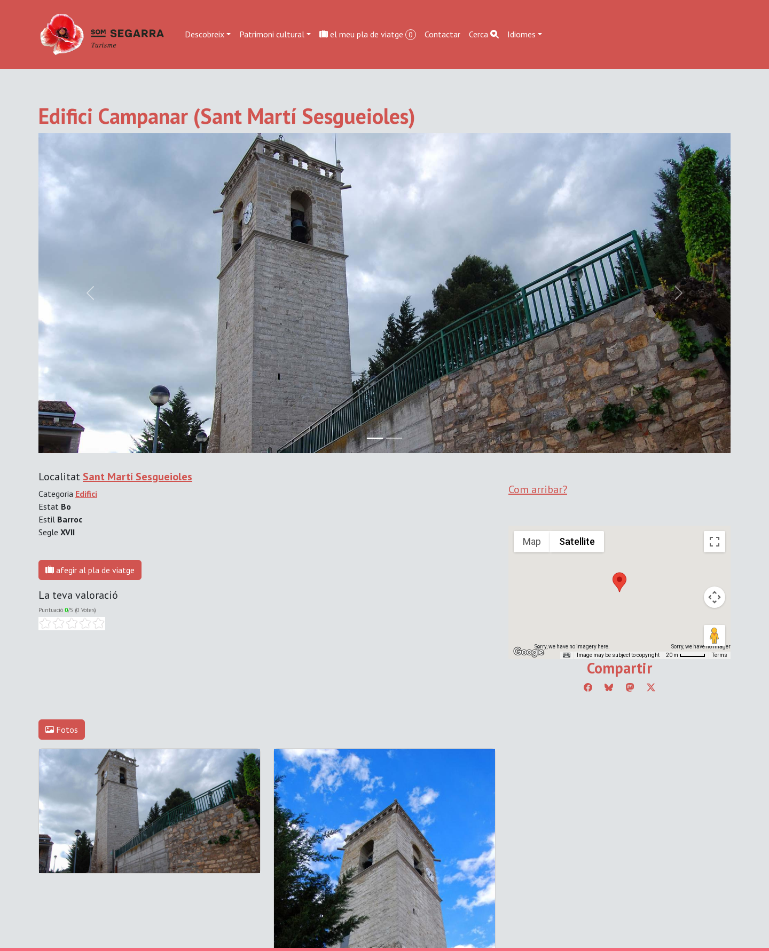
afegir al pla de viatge (90, 570)
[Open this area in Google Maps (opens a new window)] (528, 652)
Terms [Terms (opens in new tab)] (719, 655)
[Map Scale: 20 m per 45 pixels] (686, 655)
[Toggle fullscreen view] (714, 541)
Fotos (61, 729)
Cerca (484, 34)
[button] (619, 582)
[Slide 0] (375, 438)
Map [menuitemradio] (532, 541)
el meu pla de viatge (367, 34)
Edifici (86, 493)
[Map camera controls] (714, 597)
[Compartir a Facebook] (588, 687)
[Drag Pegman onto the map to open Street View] (714, 635)
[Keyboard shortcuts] (566, 655)
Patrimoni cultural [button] (271, 34)
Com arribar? (537, 489)
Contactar (442, 34)
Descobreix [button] (204, 34)
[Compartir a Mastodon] (630, 687)
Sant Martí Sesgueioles (137, 477)
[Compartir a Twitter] (651, 687)
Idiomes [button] (521, 34)
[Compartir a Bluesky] (609, 687)
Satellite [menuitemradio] (577, 541)
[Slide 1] (394, 438)
